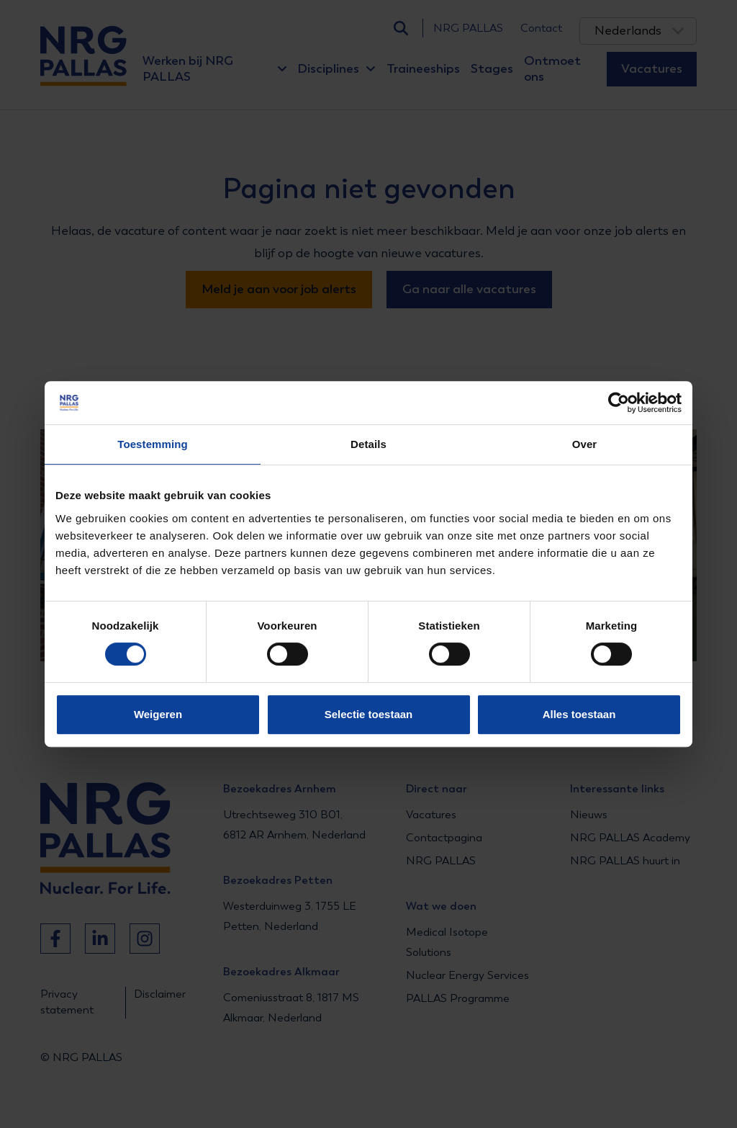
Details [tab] (368, 444)
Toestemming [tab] (152, 444)
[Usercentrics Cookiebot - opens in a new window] (619, 402)
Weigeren (158, 714)
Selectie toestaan (369, 714)
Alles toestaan (579, 714)
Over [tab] (584, 444)
